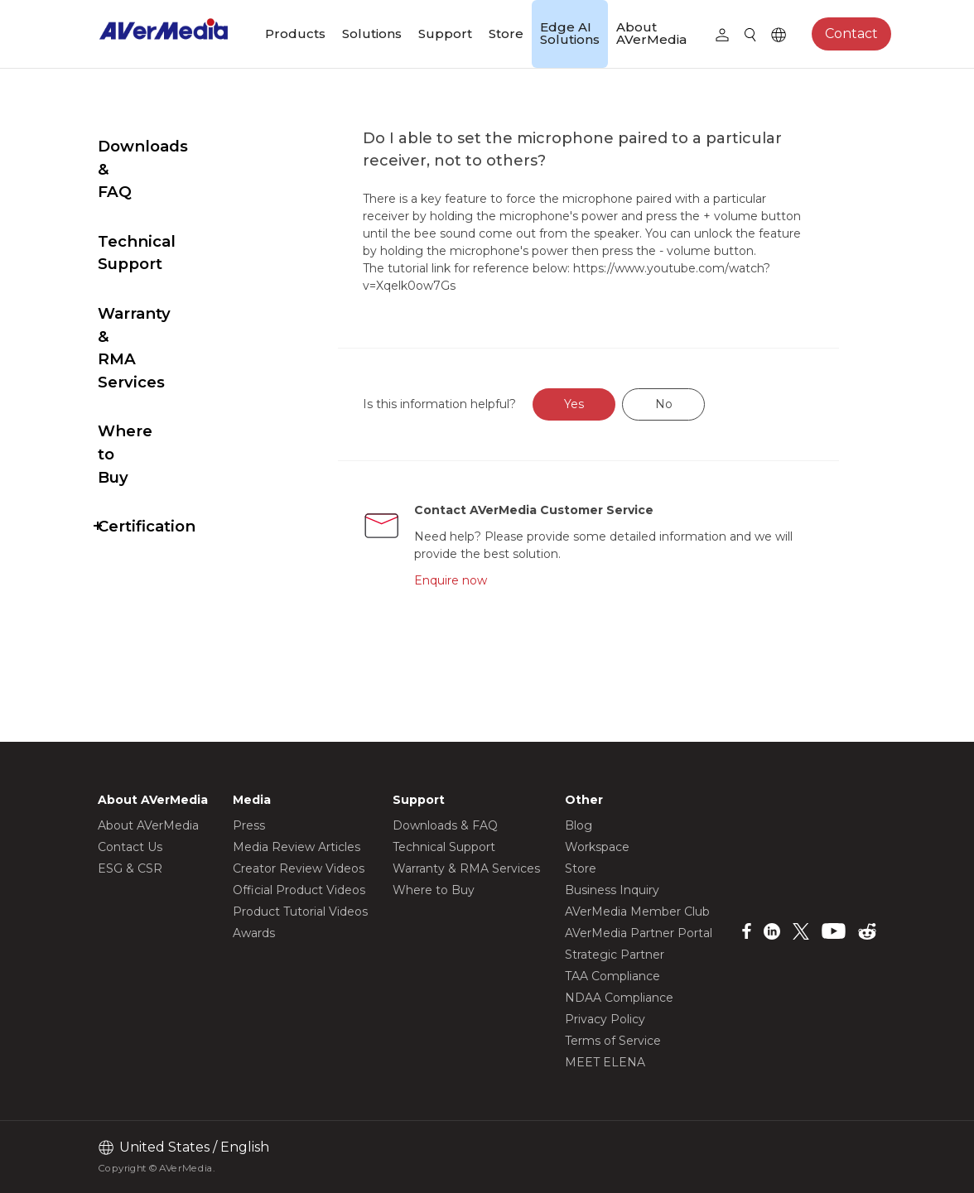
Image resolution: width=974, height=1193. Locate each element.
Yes (614, 421)
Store (506, 33)
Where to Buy (153, 316)
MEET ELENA (605, 1062)
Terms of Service (613, 1040)
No (702, 421)
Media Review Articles (296, 846)
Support (445, 33)
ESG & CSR (130, 868)
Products (295, 33)
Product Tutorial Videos (300, 911)
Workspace (597, 846)
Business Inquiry (612, 890)
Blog (578, 825)
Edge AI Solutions (570, 33)
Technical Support (171, 195)
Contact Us (130, 846)
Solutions (372, 33)
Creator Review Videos (298, 868)
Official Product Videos (299, 890)
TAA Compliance (612, 976)
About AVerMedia (651, 33)
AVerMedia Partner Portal (638, 933)
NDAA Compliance (619, 997)
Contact (851, 33)
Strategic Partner (614, 954)
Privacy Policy (605, 1019)
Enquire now (487, 597)
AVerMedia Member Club (637, 911)
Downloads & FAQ (170, 146)
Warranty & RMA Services (163, 256)
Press (249, 825)
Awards (254, 933)
